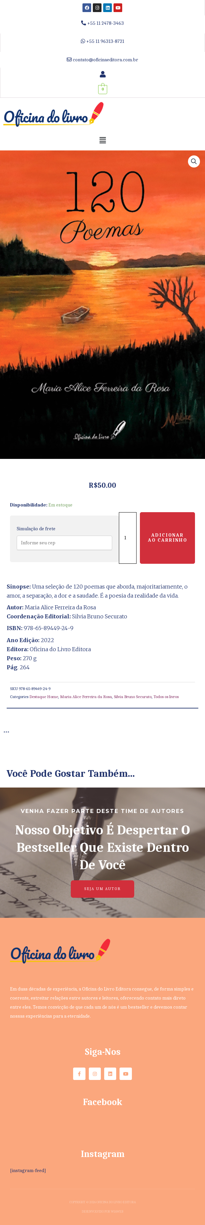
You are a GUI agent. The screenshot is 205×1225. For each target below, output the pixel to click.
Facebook (102, 1102)
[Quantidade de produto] (128, 538)
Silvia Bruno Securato (133, 696)
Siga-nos (103, 1051)
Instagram (103, 1154)
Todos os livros (166, 696)
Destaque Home (43, 696)
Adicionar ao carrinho (167, 537)
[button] (102, 140)
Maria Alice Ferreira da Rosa (86, 696)
